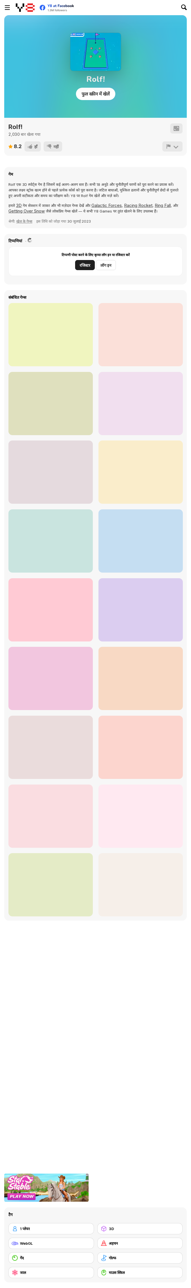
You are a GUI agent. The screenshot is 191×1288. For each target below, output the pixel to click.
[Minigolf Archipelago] (140, 884)
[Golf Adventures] (50, 884)
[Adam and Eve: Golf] (50, 541)
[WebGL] (51, 1243)
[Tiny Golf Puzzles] (140, 678)
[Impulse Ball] (140, 472)
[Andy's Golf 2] (50, 334)
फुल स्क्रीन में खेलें (96, 94)
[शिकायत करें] (172, 146)
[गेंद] (51, 1258)
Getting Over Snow (26, 211)
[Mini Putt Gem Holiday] (50, 816)
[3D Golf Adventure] (140, 609)
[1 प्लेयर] (51, 1228)
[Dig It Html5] (140, 334)
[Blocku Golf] (50, 472)
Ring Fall (163, 205)
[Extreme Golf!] (140, 541)
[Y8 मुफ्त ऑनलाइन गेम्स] (25, 7)
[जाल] (51, 1272)
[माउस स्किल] (140, 1272)
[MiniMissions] (50, 403)
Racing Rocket (138, 205)
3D (19, 205)
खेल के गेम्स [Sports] (24, 221)
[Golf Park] (50, 678)
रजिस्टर (85, 265)
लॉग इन (105, 265)
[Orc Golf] (140, 747)
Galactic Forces (106, 205)
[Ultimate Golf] (50, 609)
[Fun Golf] (50, 747)
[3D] (140, 1228)
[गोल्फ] (140, 1258)
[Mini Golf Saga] (140, 403)
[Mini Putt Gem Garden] (140, 816)
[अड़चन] (140, 1243)
